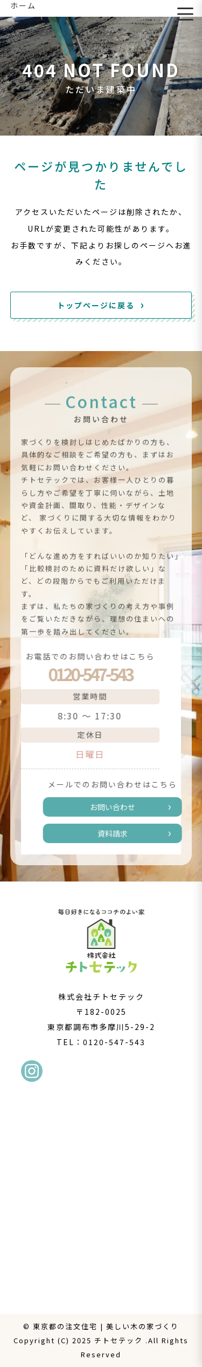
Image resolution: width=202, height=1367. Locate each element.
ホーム (23, 5)
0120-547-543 (85, 674)
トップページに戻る (96, 305)
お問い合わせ (117, 807)
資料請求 (117, 833)
